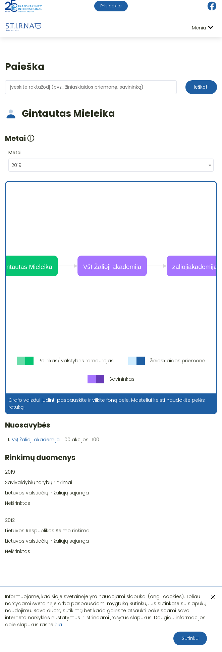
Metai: (15, 152)
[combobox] (111, 165)
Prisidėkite (111, 6)
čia (58, 624)
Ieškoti (201, 87)
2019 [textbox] (16, 165)
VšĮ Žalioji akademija (36, 439)
